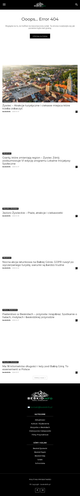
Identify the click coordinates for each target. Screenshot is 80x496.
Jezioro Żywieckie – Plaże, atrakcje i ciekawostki (32, 212)
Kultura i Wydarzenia (10, 310)
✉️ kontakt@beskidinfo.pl (40, 407)
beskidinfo (6, 111)
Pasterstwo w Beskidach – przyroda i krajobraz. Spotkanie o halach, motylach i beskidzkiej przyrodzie (39, 316)
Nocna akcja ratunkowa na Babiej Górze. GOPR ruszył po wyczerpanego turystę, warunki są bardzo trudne (38, 263)
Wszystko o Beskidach (10, 208)
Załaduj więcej (40, 378)
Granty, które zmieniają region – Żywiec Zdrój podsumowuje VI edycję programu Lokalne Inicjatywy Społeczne (36, 160)
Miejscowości (7, 101)
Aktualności (7, 153)
